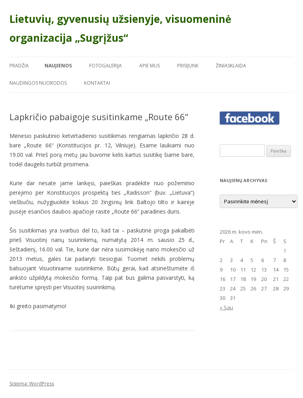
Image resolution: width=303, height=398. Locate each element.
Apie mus (149, 65)
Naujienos (58, 65)
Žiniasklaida (231, 65)
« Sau (226, 307)
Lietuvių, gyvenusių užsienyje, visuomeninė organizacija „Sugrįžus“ (120, 28)
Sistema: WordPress (31, 383)
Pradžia (19, 65)
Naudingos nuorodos (38, 83)
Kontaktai (97, 83)
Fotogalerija (105, 65)
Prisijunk (187, 65)
